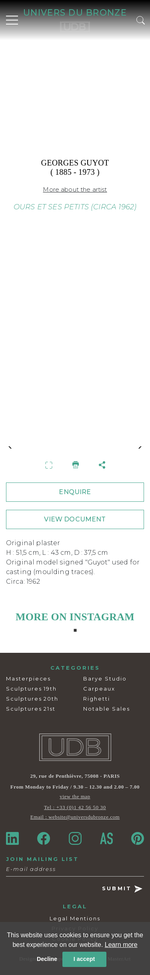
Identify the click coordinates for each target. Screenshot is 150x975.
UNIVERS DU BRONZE (75, 12)
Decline (47, 959)
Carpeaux (99, 688)
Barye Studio (104, 678)
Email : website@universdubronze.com (75, 817)
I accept (84, 959)
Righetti (96, 698)
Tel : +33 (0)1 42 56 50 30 (75, 807)
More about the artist (75, 189)
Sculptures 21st (31, 708)
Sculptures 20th (32, 698)
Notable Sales (106, 708)
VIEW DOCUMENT (75, 519)
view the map (75, 796)
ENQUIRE (75, 492)
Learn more (121, 944)
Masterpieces (28, 678)
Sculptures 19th (31, 688)
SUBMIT (122, 889)
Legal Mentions (75, 918)
